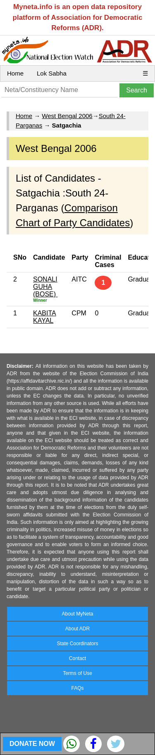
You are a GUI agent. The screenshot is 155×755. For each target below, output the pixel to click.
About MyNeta (77, 614)
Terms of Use (77, 673)
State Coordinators (77, 643)
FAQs (77, 688)
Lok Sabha (52, 73)
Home (15, 73)
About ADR (77, 629)
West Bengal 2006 (67, 115)
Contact (77, 658)
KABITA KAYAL (44, 317)
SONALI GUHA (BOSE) (45, 287)
